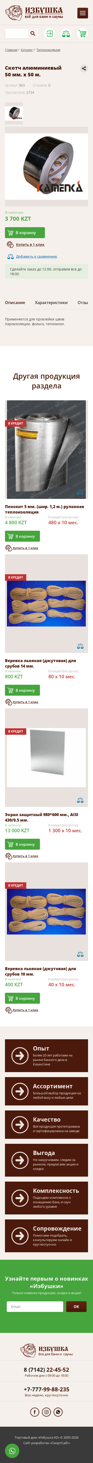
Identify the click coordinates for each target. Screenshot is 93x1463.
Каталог (27, 50)
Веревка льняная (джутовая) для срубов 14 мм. (40, 663)
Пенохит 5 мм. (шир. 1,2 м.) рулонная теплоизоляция (44, 509)
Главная (11, 50)
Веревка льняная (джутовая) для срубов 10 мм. (40, 971)
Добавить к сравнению (36, 256)
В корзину (26, 232)
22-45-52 (46, 1369)
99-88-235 (46, 1389)
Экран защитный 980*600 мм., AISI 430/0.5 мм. (41, 817)
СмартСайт (60, 1443)
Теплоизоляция (48, 50)
